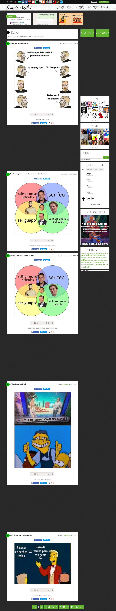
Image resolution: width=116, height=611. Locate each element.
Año (101, 169)
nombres (101, 253)
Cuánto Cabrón (85, 270)
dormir (93, 264)
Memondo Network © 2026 (102, 278)
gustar (100, 257)
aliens (96, 262)
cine (56, 328)
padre (87, 267)
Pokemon (83, 264)
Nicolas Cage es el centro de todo (22, 255)
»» (81, 607)
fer (68, 174)
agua (86, 257)
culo (92, 253)
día (35, 479)
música (92, 262)
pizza (93, 260)
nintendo (106, 260)
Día (83, 169)
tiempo (106, 264)
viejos (82, 262)
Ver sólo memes (102, 33)
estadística (38, 119)
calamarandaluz (65, 384)
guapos (47, 119)
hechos (36, 595)
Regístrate (94, 2)
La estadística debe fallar (19, 43)
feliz (42, 479)
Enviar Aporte (92, 7)
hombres (87, 262)
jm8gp (67, 43)
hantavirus (99, 264)
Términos (89, 275)
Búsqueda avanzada (85, 159)
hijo (99, 260)
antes (102, 255)
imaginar (83, 253)
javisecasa (66, 255)
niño (103, 262)
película (45, 595)
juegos (101, 260)
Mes (96, 169)
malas (52, 328)
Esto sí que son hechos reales (21, 535)
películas (43, 328)
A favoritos (52, 114)
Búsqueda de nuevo (38, 36)
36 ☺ (36, 590)
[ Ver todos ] (95, 120)
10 (72, 607)
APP (108, 275)
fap (94, 253)
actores (38, 245)
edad (96, 260)
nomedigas (66, 535)
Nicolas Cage (33, 245)
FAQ (105, 275)
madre (95, 255)
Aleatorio (80, 7)
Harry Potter (96, 257)
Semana (89, 169)
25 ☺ (36, 323)
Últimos (60, 7)
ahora (100, 262)
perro (83, 257)
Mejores (70, 7)
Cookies (101, 275)
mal (42, 245)
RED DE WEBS (10, 1)
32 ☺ (36, 114)
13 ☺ (36, 240)
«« (34, 607)
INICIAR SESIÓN (104, 2)
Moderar (104, 7)
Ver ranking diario (95, 204)
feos (43, 119)
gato (90, 260)
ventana (83, 267)
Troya (87, 260)
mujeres (91, 255)
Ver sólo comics (87, 33)
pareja (83, 255)
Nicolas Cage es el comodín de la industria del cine (28, 174)
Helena (89, 253)
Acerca (85, 275)
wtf (83, 260)
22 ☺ (36, 474)
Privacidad (95, 275)
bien (46, 245)
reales (40, 595)
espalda (88, 264)
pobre (97, 253)
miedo (106, 253)
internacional (47, 479)
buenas (47, 328)
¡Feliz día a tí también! (18, 384)
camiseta (90, 257)
